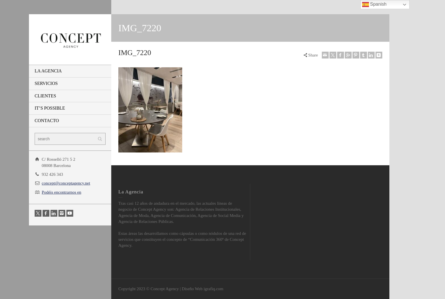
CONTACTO (47, 120)
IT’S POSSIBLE (50, 108)
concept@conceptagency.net (66, 183)
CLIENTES (45, 95)
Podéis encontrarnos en (61, 192)
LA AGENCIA (48, 70)
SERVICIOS (46, 83)
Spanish (374, 4)
